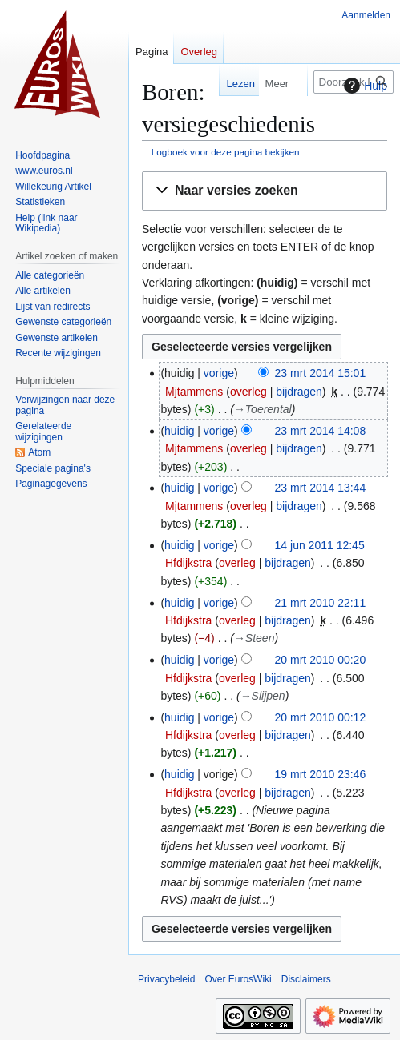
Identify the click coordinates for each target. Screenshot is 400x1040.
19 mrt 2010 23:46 (320, 774)
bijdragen (299, 391)
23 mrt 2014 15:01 (320, 373)
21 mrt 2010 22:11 (320, 602)
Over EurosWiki (237, 979)
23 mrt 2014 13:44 (320, 487)
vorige (219, 373)
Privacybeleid (166, 979)
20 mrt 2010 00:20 (320, 659)
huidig (179, 430)
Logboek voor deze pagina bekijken (226, 152)
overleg (248, 391)
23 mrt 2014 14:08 (320, 430)
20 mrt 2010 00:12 (320, 717)
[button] (265, 191)
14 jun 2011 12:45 (320, 545)
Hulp (363, 86)
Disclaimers (306, 979)
